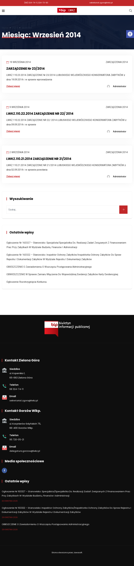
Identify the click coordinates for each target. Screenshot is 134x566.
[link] (130, 34)
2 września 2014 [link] (19, 152)
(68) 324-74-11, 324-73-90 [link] (36, 2)
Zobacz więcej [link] (13, 86)
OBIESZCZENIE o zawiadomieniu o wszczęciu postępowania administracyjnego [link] (49, 266)
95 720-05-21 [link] (16, 439)
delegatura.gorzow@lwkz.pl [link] (24, 450)
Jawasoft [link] (77, 552)
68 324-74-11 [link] (16, 389)
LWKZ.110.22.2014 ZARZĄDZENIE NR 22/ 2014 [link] (39, 113)
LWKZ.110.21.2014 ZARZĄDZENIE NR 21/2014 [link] (38, 159)
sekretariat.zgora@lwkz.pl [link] (101, 2)
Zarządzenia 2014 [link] (117, 62)
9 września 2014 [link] (19, 107)
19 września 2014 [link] (20, 62)
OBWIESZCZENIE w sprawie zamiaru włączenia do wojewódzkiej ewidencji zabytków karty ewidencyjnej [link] (62, 274)
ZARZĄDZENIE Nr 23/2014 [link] (25, 68)
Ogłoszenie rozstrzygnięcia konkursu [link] (26, 281)
